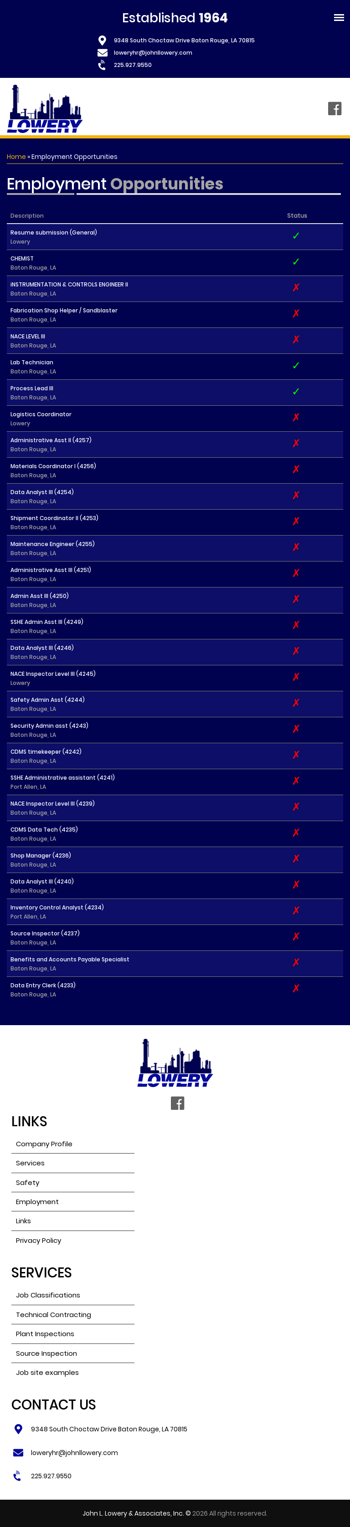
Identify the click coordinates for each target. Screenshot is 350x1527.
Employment (37, 1201)
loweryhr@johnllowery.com (153, 52)
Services (30, 1163)
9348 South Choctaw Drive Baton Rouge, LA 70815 (184, 40)
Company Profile (44, 1144)
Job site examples (47, 1372)
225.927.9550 (133, 65)
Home (16, 156)
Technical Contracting (53, 1314)
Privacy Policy (38, 1240)
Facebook (334, 109)
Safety (27, 1182)
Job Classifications (48, 1295)
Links (23, 1221)
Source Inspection (46, 1353)
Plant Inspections (45, 1333)
